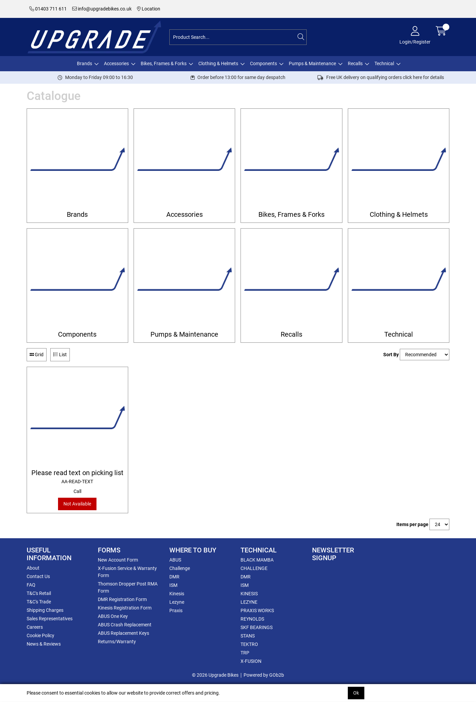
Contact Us (38, 576)
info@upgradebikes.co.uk (102, 8)
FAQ (31, 585)
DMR (174, 576)
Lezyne (176, 602)
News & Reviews (44, 644)
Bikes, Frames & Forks (164, 63)
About (33, 568)
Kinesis (176, 593)
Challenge (179, 568)
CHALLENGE (254, 568)
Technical (384, 63)
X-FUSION (251, 661)
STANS (248, 636)
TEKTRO (249, 644)
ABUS (175, 560)
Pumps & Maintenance (312, 63)
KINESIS (249, 593)
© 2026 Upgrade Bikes (215, 675)
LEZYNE (249, 602)
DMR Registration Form (122, 599)
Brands (84, 63)
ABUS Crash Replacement (124, 624)
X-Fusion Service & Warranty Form (127, 572)
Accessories (116, 63)
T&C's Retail (39, 593)
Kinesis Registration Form (124, 607)
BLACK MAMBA (257, 560)
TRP (245, 652)
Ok (356, 693)
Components (263, 63)
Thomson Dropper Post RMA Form (128, 587)
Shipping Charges (45, 610)
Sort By (391, 354)
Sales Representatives (50, 618)
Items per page (412, 524)
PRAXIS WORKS (257, 610)
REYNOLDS (252, 619)
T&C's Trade (39, 601)
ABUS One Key (113, 616)
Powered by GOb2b (264, 675)
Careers (35, 627)
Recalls (355, 63)
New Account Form (118, 560)
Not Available (77, 503)
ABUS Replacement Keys (123, 633)
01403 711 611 (48, 8)
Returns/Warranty (117, 641)
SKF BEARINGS (257, 627)
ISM (173, 585)
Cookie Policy (40, 635)
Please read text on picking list (77, 477)
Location (148, 8)
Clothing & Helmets (218, 63)
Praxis (176, 610)
